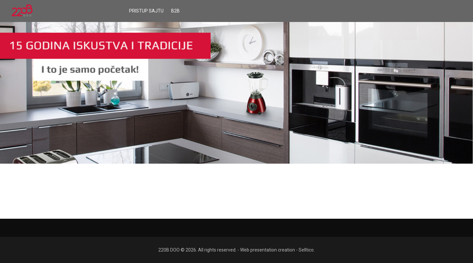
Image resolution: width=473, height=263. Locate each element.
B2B (175, 10)
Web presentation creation (267, 250)
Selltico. (307, 250)
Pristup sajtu (146, 10)
